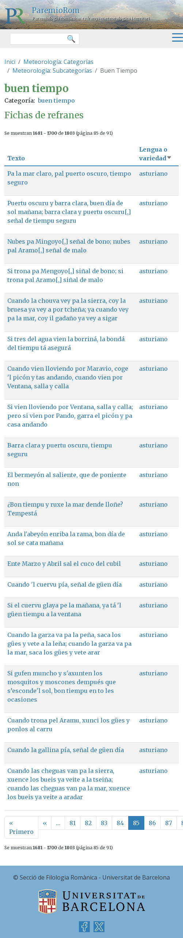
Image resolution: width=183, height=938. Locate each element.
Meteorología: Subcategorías (52, 70)
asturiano (153, 173)
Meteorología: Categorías (58, 62)
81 (72, 823)
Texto (16, 158)
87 (168, 823)
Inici (9, 62)
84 (120, 823)
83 (104, 823)
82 (88, 823)
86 (152, 823)
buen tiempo (56, 100)
